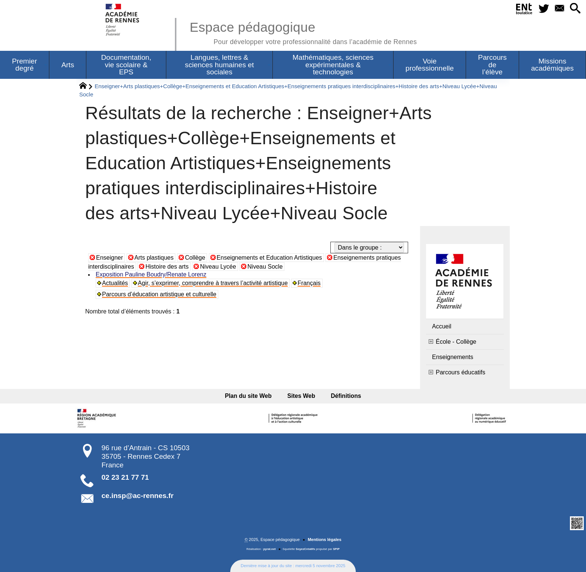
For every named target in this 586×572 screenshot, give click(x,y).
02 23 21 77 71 (125, 477)
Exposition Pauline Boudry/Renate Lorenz (151, 274)
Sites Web (301, 396)
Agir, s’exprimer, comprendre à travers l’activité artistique (213, 283)
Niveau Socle (265, 266)
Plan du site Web (250, 396)
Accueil (441, 326)
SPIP (336, 549)
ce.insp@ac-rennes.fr (138, 496)
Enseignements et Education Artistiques (269, 257)
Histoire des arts (167, 266)
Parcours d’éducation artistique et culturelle (159, 294)
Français (308, 283)
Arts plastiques (154, 257)
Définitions (344, 396)
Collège (195, 257)
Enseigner (109, 257)
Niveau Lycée (218, 266)
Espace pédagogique (303, 32)
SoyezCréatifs (305, 549)
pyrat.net (269, 549)
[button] (575, 9)
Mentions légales (324, 539)
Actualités (115, 283)
